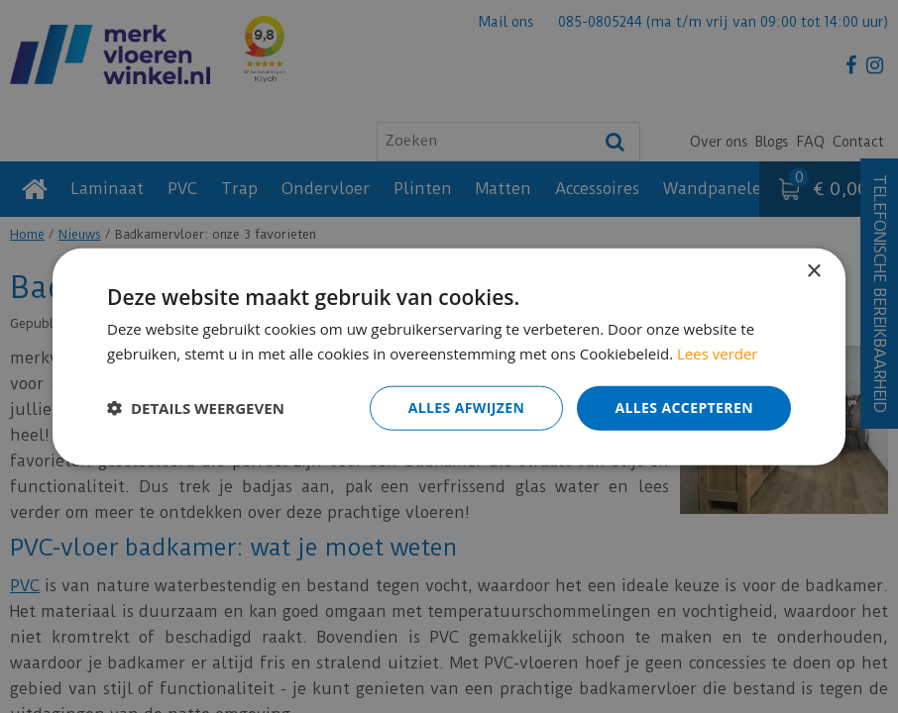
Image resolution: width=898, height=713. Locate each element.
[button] (195, 408)
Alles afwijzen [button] (466, 407)
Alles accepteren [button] (684, 407)
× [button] (813, 271)
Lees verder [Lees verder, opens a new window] (717, 353)
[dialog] (449, 356)
